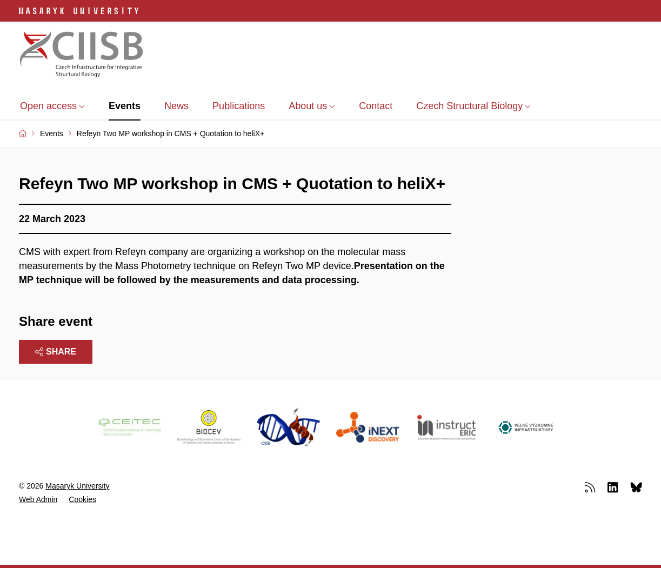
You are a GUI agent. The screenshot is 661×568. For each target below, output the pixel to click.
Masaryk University (77, 486)
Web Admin (38, 499)
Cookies (82, 499)
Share (55, 351)
